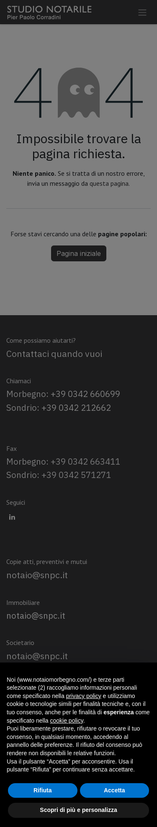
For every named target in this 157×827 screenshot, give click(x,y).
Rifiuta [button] (42, 790)
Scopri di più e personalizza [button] (78, 810)
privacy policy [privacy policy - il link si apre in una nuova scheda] (83, 696)
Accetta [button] (114, 790)
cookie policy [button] (66, 720)
